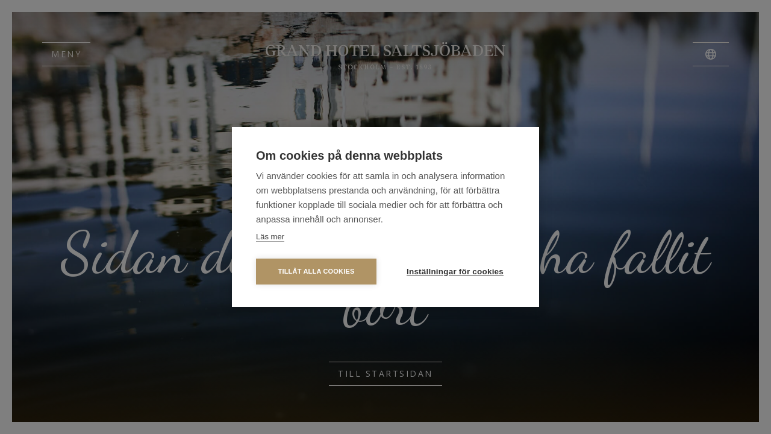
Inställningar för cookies (455, 271)
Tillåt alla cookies (316, 271)
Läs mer (270, 236)
